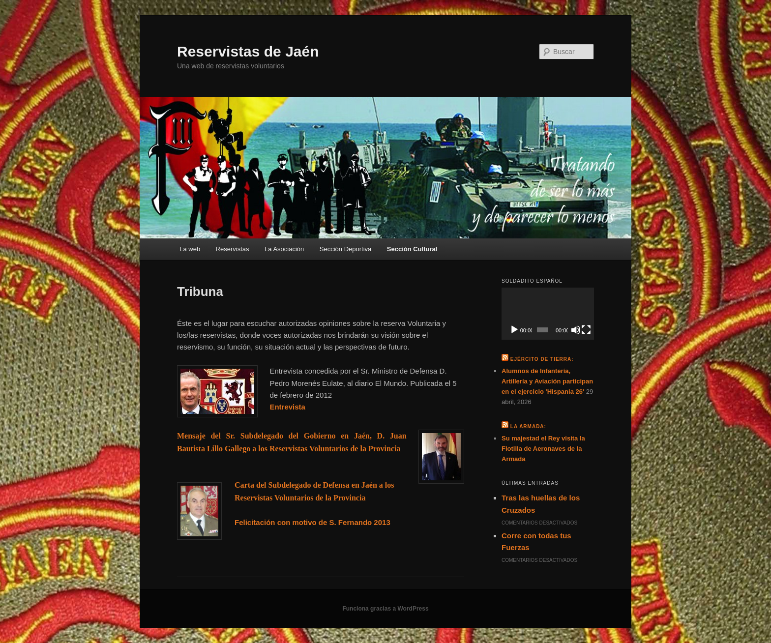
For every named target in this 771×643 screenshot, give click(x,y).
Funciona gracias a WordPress (385, 608)
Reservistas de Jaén (248, 51)
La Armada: (528, 426)
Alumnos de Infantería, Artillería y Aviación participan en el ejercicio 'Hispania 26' (547, 381)
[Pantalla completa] (586, 330)
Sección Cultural (412, 249)
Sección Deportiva (346, 249)
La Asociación (284, 249)
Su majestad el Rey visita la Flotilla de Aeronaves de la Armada (543, 449)
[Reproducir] (514, 330)
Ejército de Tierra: (542, 359)
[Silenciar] (576, 330)
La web (189, 249)
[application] (548, 314)
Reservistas (232, 249)
